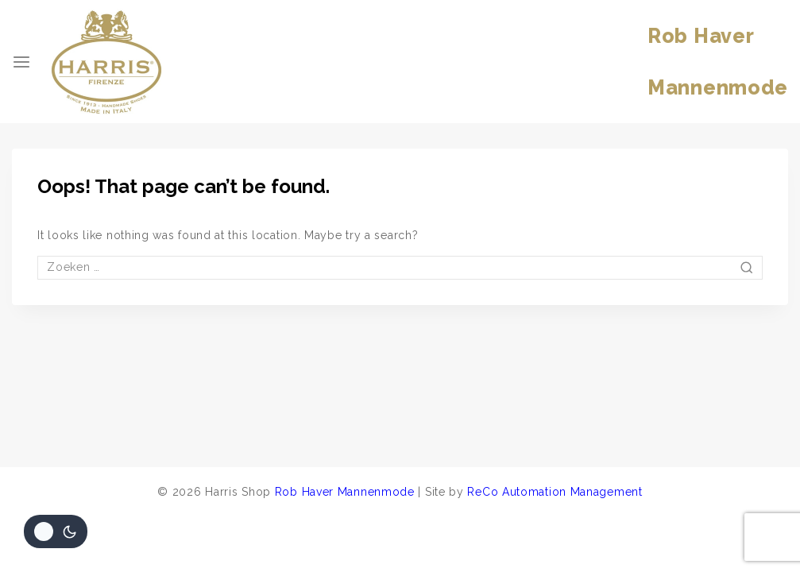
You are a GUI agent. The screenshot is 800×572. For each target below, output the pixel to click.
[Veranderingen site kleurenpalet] (55, 531)
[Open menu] (21, 62)
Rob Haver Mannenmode (345, 491)
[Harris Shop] (106, 62)
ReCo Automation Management (554, 491)
